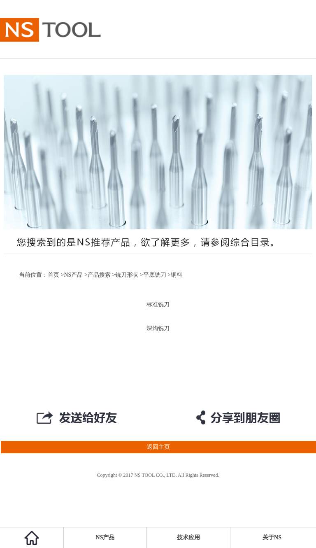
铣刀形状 (126, 275)
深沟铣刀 (158, 328)
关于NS (272, 537)
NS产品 (73, 275)
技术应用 (188, 537)
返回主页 (85, 447)
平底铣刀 (154, 275)
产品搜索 (99, 275)
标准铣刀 (158, 304)
